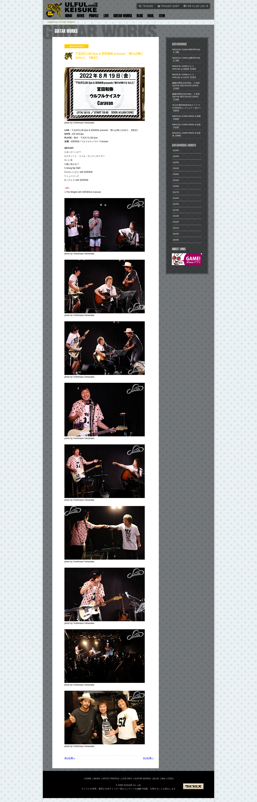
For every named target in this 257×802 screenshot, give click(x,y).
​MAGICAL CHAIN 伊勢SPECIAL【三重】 (186, 50)
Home (68, 15)
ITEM (170, 778)
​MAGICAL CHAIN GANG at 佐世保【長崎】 (186, 134)
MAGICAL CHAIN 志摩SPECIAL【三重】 (186, 59)
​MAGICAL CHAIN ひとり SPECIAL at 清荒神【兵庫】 (184, 67)
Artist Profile (94, 15)
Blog (139, 15)
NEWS (97, 778)
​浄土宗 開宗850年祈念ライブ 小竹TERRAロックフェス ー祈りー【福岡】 (186, 108)
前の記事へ (69, 758)
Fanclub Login (195, 6)
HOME (50, 22)
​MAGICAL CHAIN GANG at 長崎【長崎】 (186, 117)
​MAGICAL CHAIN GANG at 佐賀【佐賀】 (186, 125)
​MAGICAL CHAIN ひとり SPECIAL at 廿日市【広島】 (184, 75)
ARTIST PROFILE (111, 778)
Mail (150, 15)
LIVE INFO (127, 778)
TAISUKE (146, 6)
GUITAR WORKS (66, 22)
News (81, 15)
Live (106, 15)
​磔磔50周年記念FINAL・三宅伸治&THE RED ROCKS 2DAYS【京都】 (186, 85)
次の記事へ (148, 758)
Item (161, 15)
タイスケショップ (168, 6)
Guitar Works (122, 15)
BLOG (156, 778)
